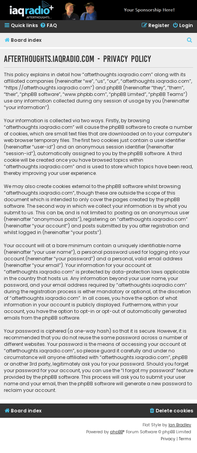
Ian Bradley (179, 425)
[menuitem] (48, 26)
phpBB (116, 432)
